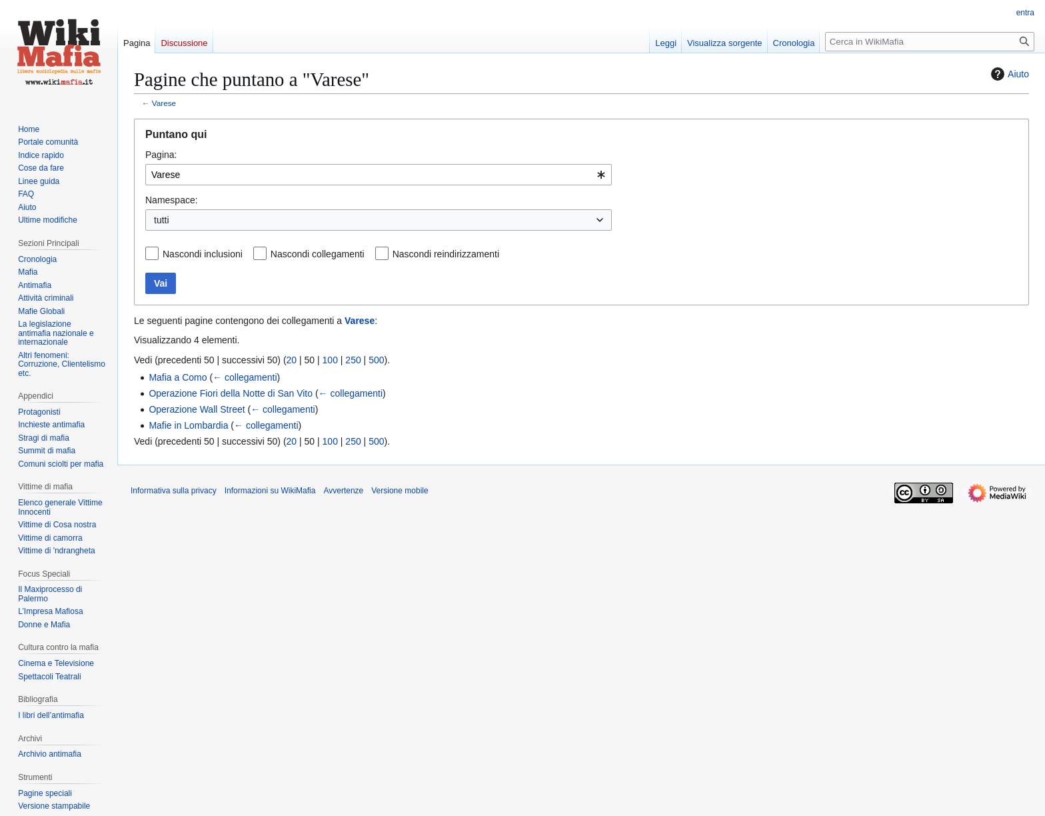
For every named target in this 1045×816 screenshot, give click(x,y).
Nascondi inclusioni (203, 254)
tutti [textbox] (161, 220)
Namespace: (171, 200)
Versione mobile (399, 490)
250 (353, 360)
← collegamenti (245, 377)
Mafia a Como (178, 377)
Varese (164, 103)
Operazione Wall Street (197, 409)
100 (330, 360)
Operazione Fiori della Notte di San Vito (231, 393)
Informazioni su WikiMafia (270, 490)
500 (376, 360)
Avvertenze (343, 490)
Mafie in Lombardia (188, 425)
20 (292, 360)
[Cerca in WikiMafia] (929, 41)
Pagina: (161, 154)
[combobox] (378, 174)
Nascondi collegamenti (318, 254)
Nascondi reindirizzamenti (446, 254)
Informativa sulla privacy (174, 490)
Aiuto (1008, 74)
